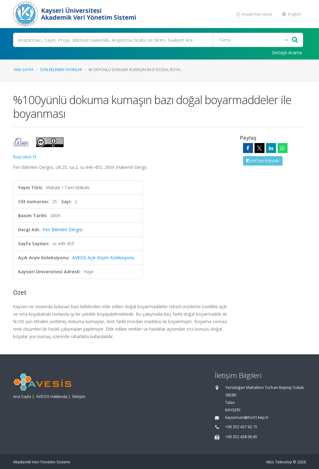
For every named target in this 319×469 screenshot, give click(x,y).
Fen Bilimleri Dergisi (63, 229)
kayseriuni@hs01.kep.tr (247, 417)
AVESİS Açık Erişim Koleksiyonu (103, 258)
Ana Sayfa (24, 69)
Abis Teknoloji (279, 462)
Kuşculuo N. (25, 157)
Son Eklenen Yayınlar (61, 69)
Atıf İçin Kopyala (262, 160)
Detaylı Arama (287, 52)
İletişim (78, 396)
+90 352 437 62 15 (241, 426)
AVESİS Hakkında (51, 396)
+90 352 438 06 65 (241, 436)
